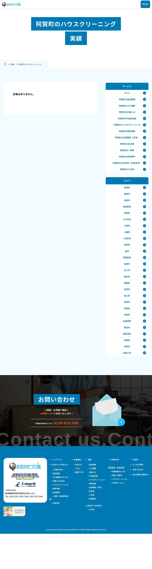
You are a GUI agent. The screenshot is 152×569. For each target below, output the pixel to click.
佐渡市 (127, 286)
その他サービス (118, 518)
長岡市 (127, 213)
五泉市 (127, 315)
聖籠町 (127, 308)
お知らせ (78, 500)
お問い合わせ (138, 505)
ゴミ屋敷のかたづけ (60, 512)
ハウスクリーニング (60, 520)
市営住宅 (56, 538)
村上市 (127, 293)
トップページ (57, 495)
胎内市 (127, 300)
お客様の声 (114, 495)
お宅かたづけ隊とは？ (60, 500)
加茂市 (127, 329)
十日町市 (127, 257)
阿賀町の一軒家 (127, 158)
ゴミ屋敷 (92, 503)
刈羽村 (127, 344)
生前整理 (56, 527)
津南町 (127, 373)
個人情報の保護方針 (140, 510)
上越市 (127, 250)
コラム (77, 503)
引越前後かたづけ (118, 507)
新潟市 (127, 199)
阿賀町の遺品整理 (127, 100)
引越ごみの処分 (59, 516)
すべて (127, 93)
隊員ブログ (79, 507)
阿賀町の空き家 (127, 151)
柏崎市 (127, 206)
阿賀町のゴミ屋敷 (127, 107)
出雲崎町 (127, 351)
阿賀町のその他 (127, 180)
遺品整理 (56, 508)
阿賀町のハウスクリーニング (127, 129)
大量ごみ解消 (117, 510)
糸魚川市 (127, 387)
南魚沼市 (127, 365)
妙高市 (127, 380)
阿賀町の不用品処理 (127, 122)
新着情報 (77, 495)
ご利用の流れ (58, 505)
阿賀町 (127, 228)
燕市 (127, 271)
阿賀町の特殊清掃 (127, 136)
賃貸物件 (92, 534)
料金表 (135, 495)
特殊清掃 (56, 524)
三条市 (127, 242)
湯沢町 (127, 264)
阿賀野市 (127, 221)
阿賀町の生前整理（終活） (127, 144)
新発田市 (127, 279)
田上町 (127, 322)
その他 (91, 544)
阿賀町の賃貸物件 (127, 165)
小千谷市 (127, 235)
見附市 (127, 337)
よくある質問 (138, 500)
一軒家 (91, 530)
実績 (89, 495)
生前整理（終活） (96, 522)
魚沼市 (127, 358)
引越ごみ (92, 507)
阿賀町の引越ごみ (127, 115)
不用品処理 (93, 511)
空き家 (91, 526)
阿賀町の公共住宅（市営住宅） (127, 173)
